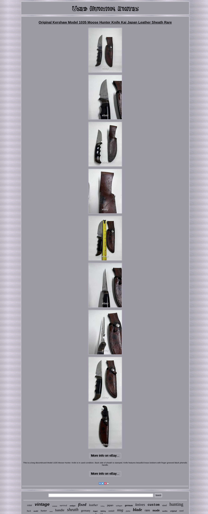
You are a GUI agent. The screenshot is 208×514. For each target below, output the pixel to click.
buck (29, 511)
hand (51, 511)
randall (111, 511)
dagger (95, 511)
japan (110, 505)
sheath (72, 509)
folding (102, 506)
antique (72, 506)
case (29, 505)
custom (154, 505)
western (54, 506)
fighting (103, 511)
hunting (176, 504)
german (129, 505)
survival (63, 505)
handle (59, 510)
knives (140, 504)
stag (120, 510)
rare (147, 510)
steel (164, 505)
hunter (44, 510)
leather (93, 505)
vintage (42, 504)
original (173, 511)
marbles (165, 511)
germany (85, 510)
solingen (119, 506)
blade (137, 509)
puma (128, 511)
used (181, 510)
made (156, 510)
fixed (82, 504)
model (36, 511)
